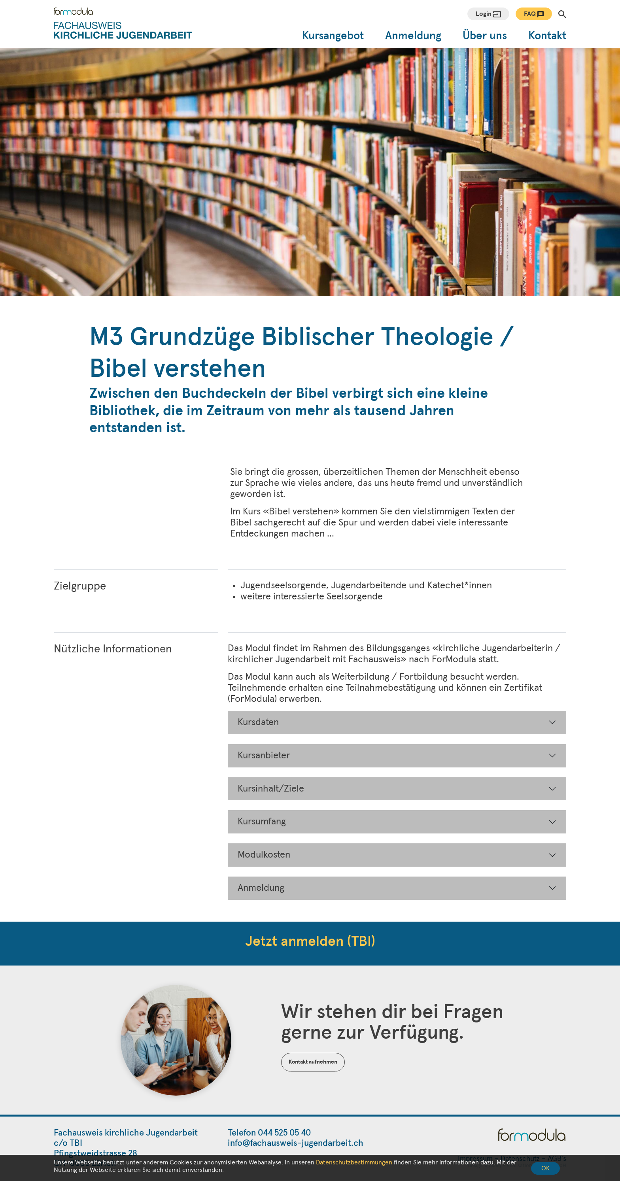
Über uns (485, 36)
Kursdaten (258, 722)
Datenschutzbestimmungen (354, 1162)
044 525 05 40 (284, 1133)
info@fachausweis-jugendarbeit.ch (295, 1143)
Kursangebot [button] (333, 36)
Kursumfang (262, 821)
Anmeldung (413, 36)
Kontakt (547, 36)
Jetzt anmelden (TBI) (310, 942)
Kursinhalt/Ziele (271, 789)
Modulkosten (264, 855)
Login (488, 14)
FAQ (534, 14)
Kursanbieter (264, 755)
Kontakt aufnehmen (313, 1062)
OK (545, 1168)
